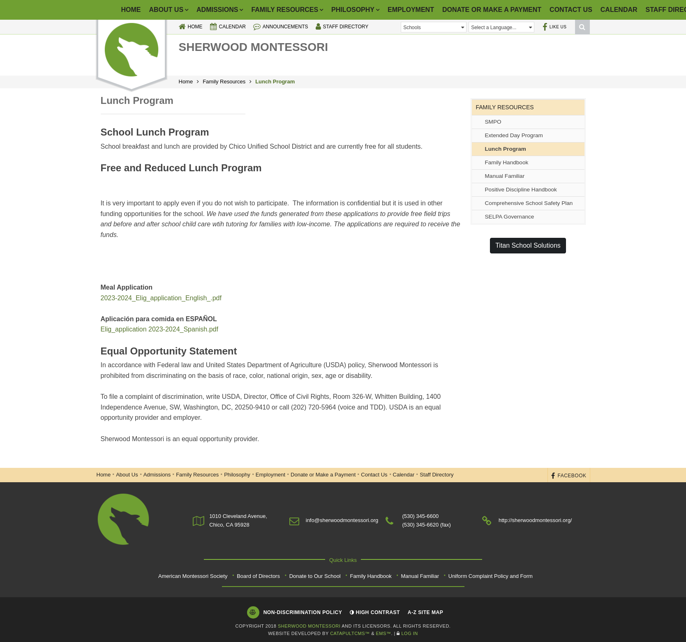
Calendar (619, 9)
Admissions (217, 9)
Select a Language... (501, 27)
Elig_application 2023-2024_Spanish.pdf (159, 329)
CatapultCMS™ (350, 633)
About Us (166, 9)
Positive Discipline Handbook (521, 189)
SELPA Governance (509, 217)
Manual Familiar (505, 176)
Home (131, 9)
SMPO (493, 122)
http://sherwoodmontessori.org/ (535, 520)
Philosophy (352, 9)
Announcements (280, 27)
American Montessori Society (192, 576)
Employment (411, 9)
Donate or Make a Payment (491, 9)
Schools (433, 27)
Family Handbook (507, 162)
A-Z (425, 612)
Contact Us (571, 9)
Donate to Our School (315, 576)
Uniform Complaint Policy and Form (490, 576)
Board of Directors (258, 576)
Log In (409, 633)
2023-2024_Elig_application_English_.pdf (162, 298)
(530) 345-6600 (420, 516)
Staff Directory (342, 27)
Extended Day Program (514, 135)
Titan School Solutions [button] (528, 245)
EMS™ (383, 633)
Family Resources (284, 9)
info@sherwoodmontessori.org (342, 520)
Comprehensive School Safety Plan (529, 203)
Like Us (554, 27)
